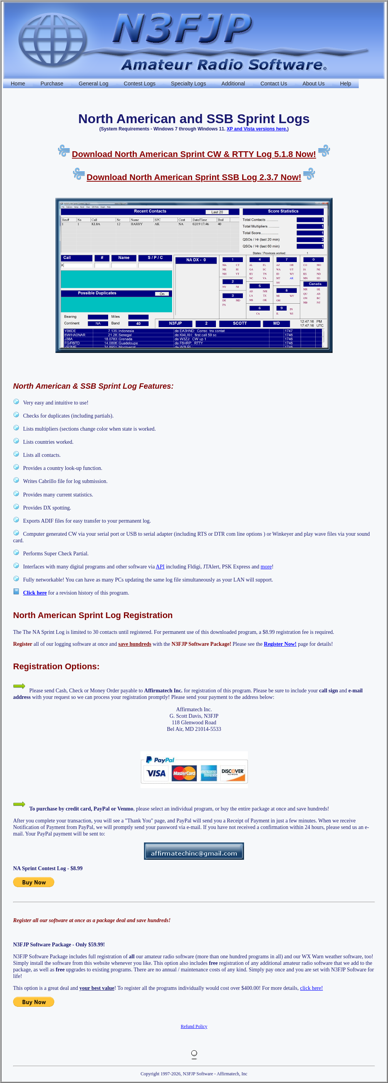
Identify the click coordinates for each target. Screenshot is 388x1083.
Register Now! (280, 644)
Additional (233, 83)
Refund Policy (194, 1026)
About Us (314, 83)
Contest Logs (140, 83)
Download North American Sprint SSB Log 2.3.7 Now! (194, 177)
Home (18, 83)
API (160, 567)
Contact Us (274, 83)
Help (345, 83)
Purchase (51, 83)
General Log (94, 83)
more (266, 567)
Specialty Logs (188, 83)
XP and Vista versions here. (257, 129)
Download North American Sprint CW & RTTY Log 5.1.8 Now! (194, 154)
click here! (311, 988)
